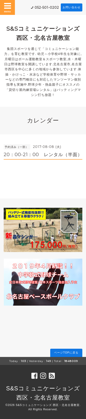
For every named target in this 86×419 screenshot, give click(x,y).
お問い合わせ (71, 7)
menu (7, 7)
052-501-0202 (47, 7)
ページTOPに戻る (66, 352)
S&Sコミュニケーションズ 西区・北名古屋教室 (48, 405)
